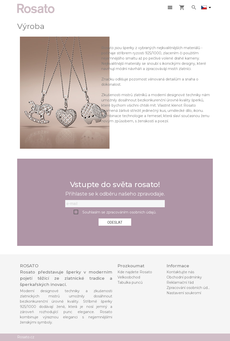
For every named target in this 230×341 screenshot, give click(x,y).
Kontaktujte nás (180, 272)
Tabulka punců (130, 282)
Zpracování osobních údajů (190, 287)
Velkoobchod (128, 277)
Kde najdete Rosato (134, 272)
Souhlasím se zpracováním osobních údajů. (119, 212)
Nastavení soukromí (184, 293)
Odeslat (114, 222)
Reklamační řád (180, 282)
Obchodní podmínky (184, 277)
